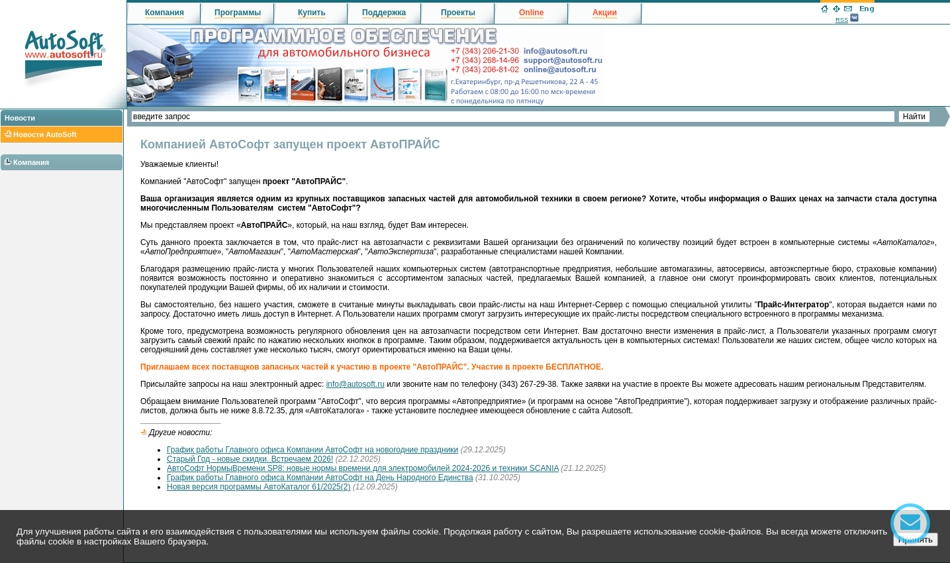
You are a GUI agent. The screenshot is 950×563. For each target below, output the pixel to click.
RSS (841, 20)
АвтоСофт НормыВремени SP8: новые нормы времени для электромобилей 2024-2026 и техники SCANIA (363, 468)
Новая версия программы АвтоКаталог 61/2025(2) (258, 486)
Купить (312, 12)
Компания (31, 162)
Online (531, 12)
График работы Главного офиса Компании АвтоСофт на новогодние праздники (312, 449)
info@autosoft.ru (355, 384)
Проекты (458, 12)
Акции (605, 12)
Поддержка (384, 12)
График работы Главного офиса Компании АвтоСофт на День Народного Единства (320, 477)
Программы (237, 12)
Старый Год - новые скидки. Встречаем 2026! (250, 459)
